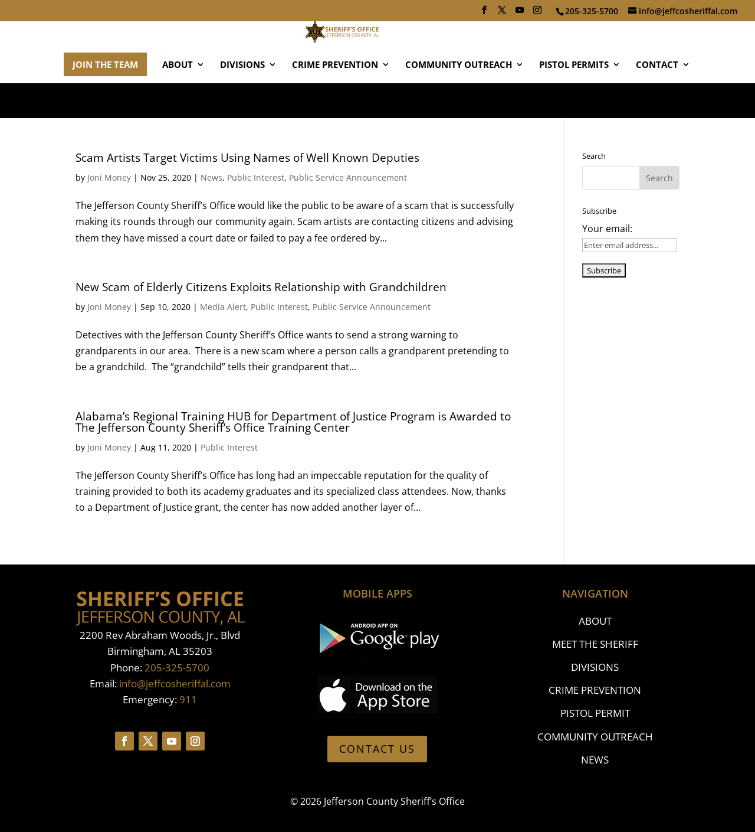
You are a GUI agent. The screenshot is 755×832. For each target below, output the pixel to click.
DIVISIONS (242, 100)
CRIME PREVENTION (335, 100)
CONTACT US (377, 749)
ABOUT (177, 100)
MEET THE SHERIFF (595, 644)
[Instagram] (537, 13)
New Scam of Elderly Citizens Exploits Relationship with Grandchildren (261, 287)
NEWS (595, 759)
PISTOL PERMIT (595, 713)
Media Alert (223, 306)
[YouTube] (520, 13)
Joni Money (109, 177)
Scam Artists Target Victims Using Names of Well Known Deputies (247, 157)
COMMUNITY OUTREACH (458, 100)
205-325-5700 (177, 667)
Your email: (607, 228)
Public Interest (255, 177)
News (211, 177)
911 (188, 699)
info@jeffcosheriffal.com (175, 683)
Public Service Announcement (348, 177)
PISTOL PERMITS (574, 100)
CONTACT (657, 100)
